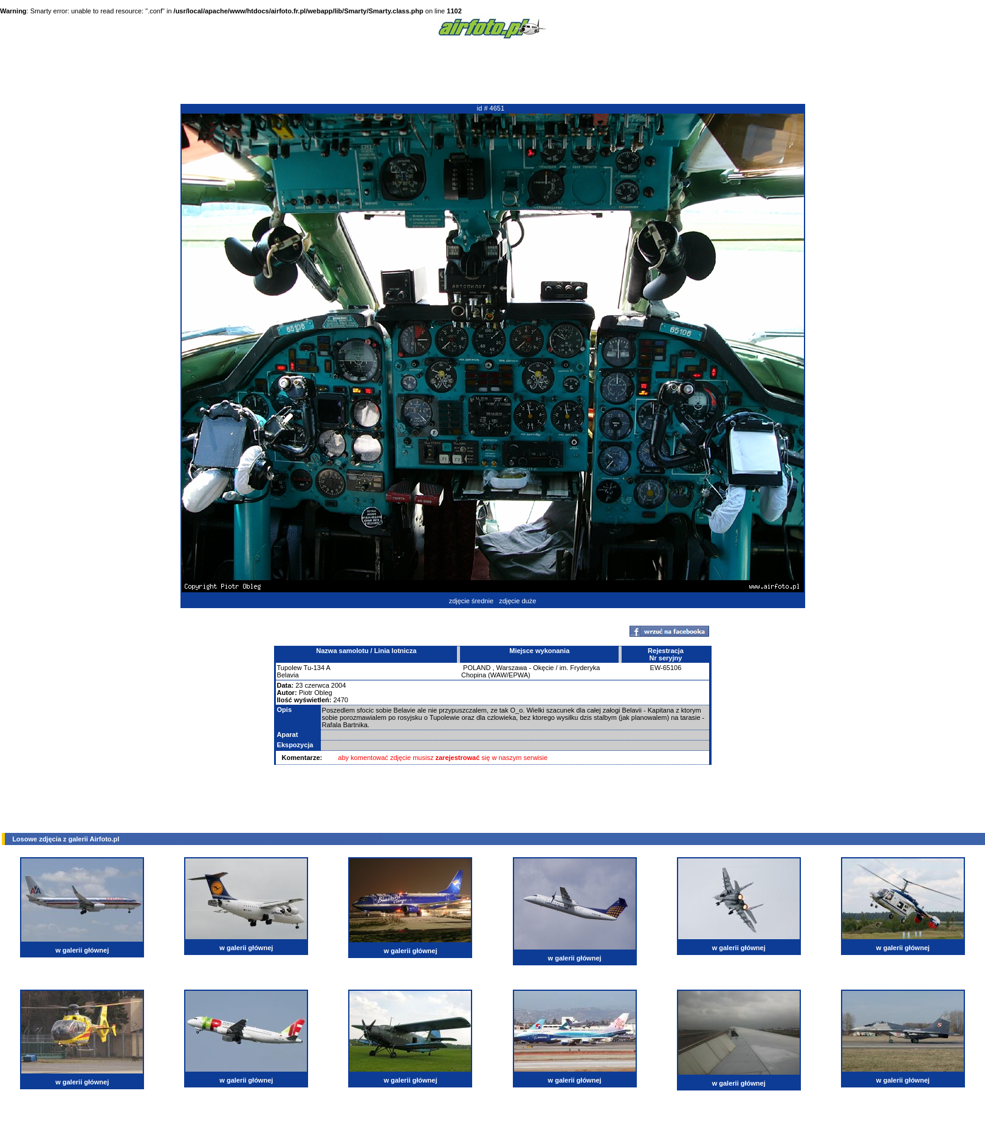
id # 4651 (490, 108)
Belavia (288, 675)
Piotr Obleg (315, 692)
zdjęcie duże (517, 600)
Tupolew (289, 667)
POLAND (476, 667)
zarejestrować (458, 757)
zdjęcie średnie (471, 600)
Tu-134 (314, 667)
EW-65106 (666, 667)
